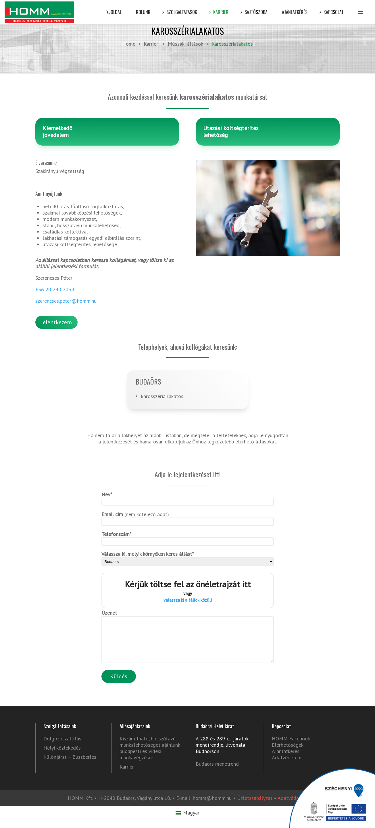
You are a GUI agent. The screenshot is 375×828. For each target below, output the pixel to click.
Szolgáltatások (180, 8)
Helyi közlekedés (62, 756)
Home (128, 43)
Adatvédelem (286, 766)
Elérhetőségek (287, 753)
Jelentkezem (56, 322)
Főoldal (113, 8)
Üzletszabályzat (254, 806)
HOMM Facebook (291, 747)
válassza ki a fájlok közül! (188, 600)
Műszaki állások (185, 43)
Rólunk (143, 8)
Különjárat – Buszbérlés (69, 766)
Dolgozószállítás (62, 747)
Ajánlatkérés (295, 8)
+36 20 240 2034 (54, 289)
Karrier (220, 8)
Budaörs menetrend (217, 772)
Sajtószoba (255, 8)
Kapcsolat (333, 8)
